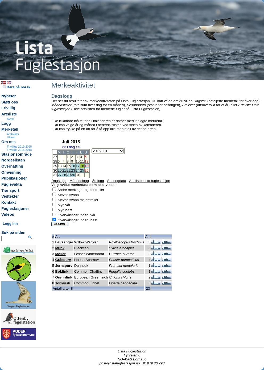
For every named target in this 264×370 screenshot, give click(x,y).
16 (73, 166)
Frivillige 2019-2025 (19, 146)
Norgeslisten (13, 160)
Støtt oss (9, 102)
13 (60, 166)
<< (63, 147)
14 (64, 166)
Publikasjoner (14, 178)
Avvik (10, 118)
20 (60, 170)
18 (82, 166)
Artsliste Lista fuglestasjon (149, 181)
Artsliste (9, 114)
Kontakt (8, 202)
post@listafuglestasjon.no (120, 363)
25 (82, 170)
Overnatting (12, 166)
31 (78, 175)
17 (78, 166)
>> (78, 147)
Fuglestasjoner (15, 208)
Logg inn (10, 224)
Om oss (8, 142)
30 (73, 175)
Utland (11, 137)
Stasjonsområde (16, 154)
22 (69, 170)
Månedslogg (79, 181)
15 (69, 166)
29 (69, 175)
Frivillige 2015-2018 (19, 149)
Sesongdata (116, 181)
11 (82, 161)
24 (78, 170)
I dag (71, 147)
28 (64, 175)
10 (78, 161)
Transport (10, 190)
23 (73, 170)
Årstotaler (13, 134)
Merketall (9, 129)
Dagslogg (58, 181)
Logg (6, 123)
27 (60, 175)
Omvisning (11, 172)
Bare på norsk (16, 87)
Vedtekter (10, 196)
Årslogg (98, 181)
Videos (7, 214)
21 (64, 170)
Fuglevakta (11, 184)
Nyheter (8, 96)
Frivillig (8, 108)
